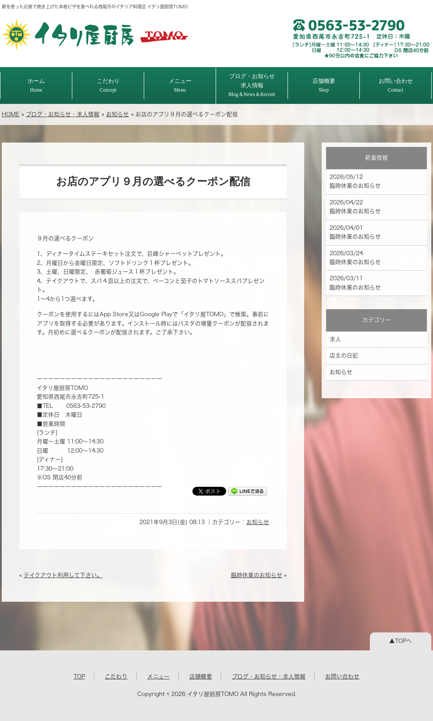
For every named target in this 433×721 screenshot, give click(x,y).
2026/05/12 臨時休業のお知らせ (355, 181)
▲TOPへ (400, 641)
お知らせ (117, 114)
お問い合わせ (396, 85)
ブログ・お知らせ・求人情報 (62, 114)
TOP (79, 676)
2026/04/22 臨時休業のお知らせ (355, 207)
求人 (335, 339)
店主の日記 (344, 355)
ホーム (36, 85)
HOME (10, 114)
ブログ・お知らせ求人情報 (251, 85)
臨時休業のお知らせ (256, 575)
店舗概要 (323, 85)
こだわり (108, 85)
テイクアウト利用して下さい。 (63, 575)
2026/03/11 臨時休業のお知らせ (355, 282)
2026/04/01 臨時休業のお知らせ (355, 232)
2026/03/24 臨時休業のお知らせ (355, 257)
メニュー (180, 85)
